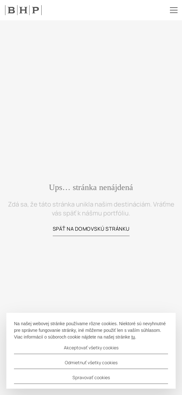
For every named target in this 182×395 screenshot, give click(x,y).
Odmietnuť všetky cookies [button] (91, 362)
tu (133, 336)
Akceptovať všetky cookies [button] (91, 348)
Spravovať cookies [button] (91, 377)
